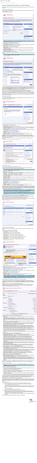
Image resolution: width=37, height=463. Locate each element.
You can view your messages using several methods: (9, 230)
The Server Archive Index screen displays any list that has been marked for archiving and (15, 10)
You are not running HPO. (8, 388)
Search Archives (5, 45)
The (2, 90)
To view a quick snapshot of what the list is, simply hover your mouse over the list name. (15, 52)
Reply (4, 269)
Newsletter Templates (6, 133)
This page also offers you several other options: (9, 266)
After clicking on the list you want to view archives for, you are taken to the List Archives (15, 94)
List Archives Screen (18, 112)
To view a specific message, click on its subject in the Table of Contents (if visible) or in (14, 198)
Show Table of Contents (7, 175)
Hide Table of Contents (6, 177)
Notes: (5, 189)
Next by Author (5, 235)
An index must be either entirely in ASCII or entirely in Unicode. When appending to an (14, 375)
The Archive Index (7, 165)
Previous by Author (6, 236)
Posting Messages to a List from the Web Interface (10, 130)
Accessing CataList (14, 51)
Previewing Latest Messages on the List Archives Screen (18, 151)
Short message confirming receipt (8, 349)
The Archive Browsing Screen (18, 253)
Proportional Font (6, 237)
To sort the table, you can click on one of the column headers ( (11, 185)
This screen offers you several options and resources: (10, 42)
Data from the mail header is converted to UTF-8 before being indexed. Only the (14, 370)
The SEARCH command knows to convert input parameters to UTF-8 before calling (15, 373)
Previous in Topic (6, 234)
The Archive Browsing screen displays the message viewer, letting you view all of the (14, 228)
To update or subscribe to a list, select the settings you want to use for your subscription (15, 284)
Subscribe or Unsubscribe (7, 267)
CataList (4, 50)
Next (4, 231)
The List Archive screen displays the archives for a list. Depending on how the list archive (15, 97)
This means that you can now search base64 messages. (11, 369)
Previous (4, 232)
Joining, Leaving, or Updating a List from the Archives (18, 300)
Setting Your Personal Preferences (17, 41)
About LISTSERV (5, 47)
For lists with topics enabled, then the (7, 360)
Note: (4, 54)
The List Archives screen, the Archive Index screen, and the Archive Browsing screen (14, 280)
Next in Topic (5, 233)
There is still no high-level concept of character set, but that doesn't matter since (14, 372)
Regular (4, 316)
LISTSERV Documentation (7, 49)
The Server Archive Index (8, 9)
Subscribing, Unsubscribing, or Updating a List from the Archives (16, 128)
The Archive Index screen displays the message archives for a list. (11, 166)
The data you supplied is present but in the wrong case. (13, 389)
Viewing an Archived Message (9, 227)
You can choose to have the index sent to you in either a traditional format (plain (14, 331)
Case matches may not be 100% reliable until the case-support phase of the (16, 393)
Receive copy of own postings (8, 351)
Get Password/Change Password (8, 44)
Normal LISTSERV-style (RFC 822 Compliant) (10, 344)
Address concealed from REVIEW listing (9, 356)
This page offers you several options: (7, 171)
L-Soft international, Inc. (33, 401)
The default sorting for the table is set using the (10, 192)
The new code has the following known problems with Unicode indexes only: (14, 390)
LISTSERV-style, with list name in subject (9, 335)
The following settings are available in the (8, 315)
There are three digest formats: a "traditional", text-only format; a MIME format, (14, 322)
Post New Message (6, 129)
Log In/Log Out (5, 43)
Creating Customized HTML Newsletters (17, 274)
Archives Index (18, 213)
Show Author (5, 172)
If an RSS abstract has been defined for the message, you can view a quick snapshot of (15, 167)
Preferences (5, 46)
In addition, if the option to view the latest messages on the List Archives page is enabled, (15, 134)
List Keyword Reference (16, 93)
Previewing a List (18, 71)
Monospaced (5, 238)
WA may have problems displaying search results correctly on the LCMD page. (13, 395)
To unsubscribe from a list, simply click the (8, 283)
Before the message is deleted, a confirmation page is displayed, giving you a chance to (15, 196)
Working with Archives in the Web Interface (19, 5)
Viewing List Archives (7, 96)
